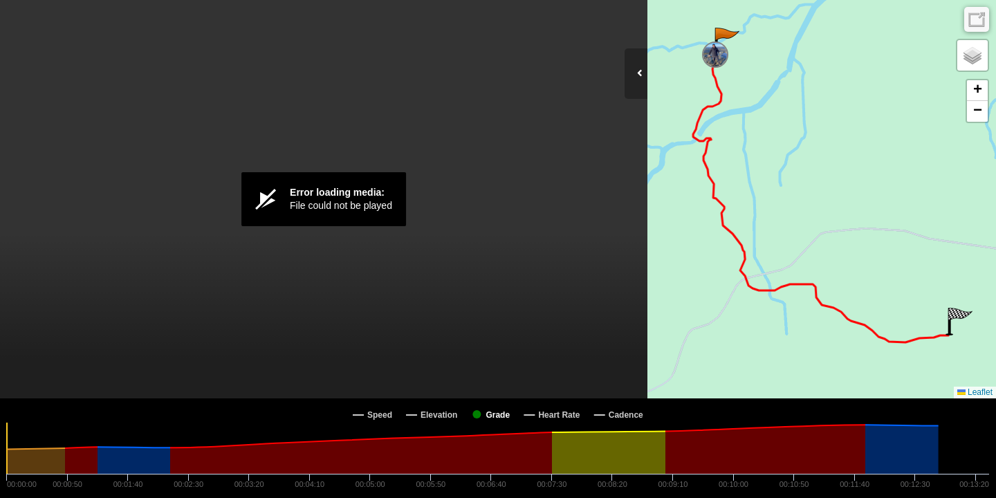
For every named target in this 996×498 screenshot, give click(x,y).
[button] (725, 41)
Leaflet (975, 392)
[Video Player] (323, 199)
